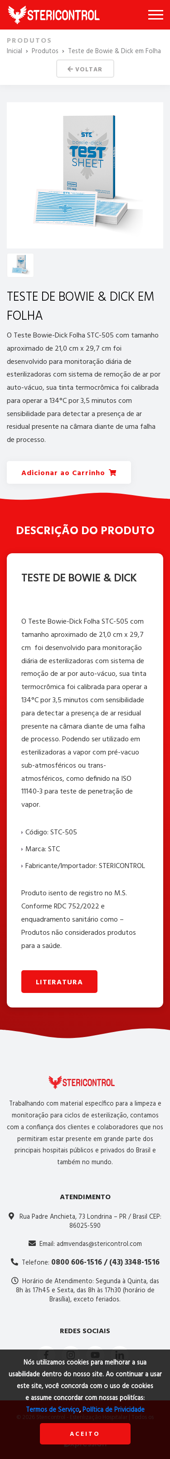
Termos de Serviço (52, 1409)
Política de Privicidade (114, 1409)
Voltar (85, 69)
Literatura (59, 982)
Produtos (45, 50)
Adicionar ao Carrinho (69, 472)
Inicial (14, 50)
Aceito (85, 1433)
